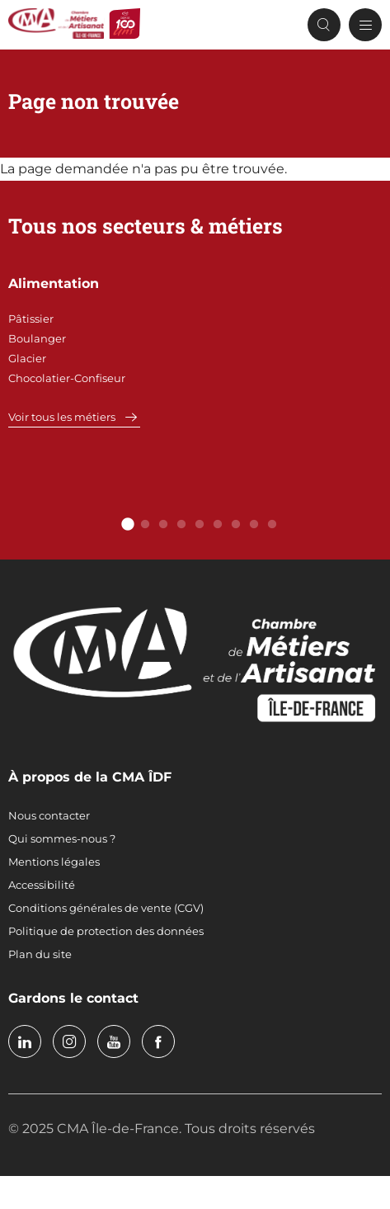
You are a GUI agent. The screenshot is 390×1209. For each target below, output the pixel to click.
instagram (69, 1041)
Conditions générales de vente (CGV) (106, 907)
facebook (158, 1041)
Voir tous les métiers (61, 416)
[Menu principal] (365, 24)
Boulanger (37, 338)
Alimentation (53, 283)
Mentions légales (54, 861)
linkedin (24, 1041)
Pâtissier (31, 318)
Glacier (27, 358)
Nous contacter (49, 815)
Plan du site (40, 954)
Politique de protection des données (106, 930)
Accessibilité (41, 884)
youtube (113, 1041)
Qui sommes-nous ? (61, 838)
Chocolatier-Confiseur (66, 378)
